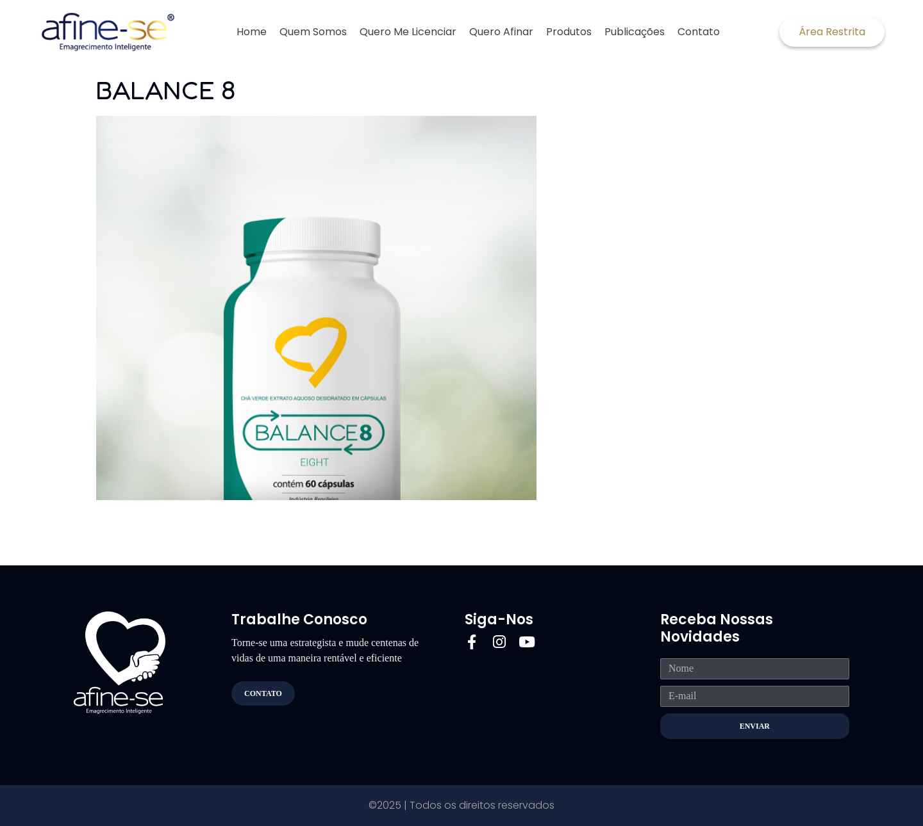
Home (252, 31)
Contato (699, 31)
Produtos (569, 31)
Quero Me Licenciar (408, 31)
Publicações (634, 31)
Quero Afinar (501, 31)
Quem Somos (313, 31)
